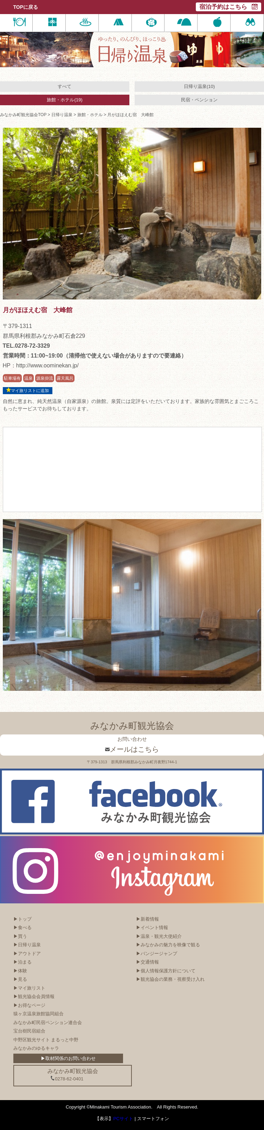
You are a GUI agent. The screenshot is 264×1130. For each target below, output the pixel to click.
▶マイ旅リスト (29, 988)
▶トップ (22, 919)
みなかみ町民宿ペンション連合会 (47, 1022)
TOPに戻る (25, 7)
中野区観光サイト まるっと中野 (46, 1039)
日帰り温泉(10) (199, 86)
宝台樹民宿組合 (29, 1031)
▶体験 (20, 970)
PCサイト (123, 1118)
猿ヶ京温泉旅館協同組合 (38, 1013)
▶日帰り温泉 (27, 944)
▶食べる (22, 927)
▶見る (20, 979)
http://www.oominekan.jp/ (47, 365)
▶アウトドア (27, 953)
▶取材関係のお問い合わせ (68, 1058)
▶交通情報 (147, 962)
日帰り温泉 (61, 114)
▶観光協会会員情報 (33, 996)
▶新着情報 (147, 919)
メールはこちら (132, 749)
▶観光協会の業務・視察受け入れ (170, 979)
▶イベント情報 (152, 927)
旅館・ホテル (90, 114)
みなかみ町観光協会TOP (23, 114)
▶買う (20, 936)
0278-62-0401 (66, 1078)
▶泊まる (22, 962)
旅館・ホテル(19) (64, 99)
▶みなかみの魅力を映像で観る (168, 944)
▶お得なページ (29, 1005)
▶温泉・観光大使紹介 (159, 936)
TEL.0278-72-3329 (26, 346)
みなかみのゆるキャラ (36, 1048)
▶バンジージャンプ (156, 953)
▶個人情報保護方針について (165, 970)
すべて (64, 86)
